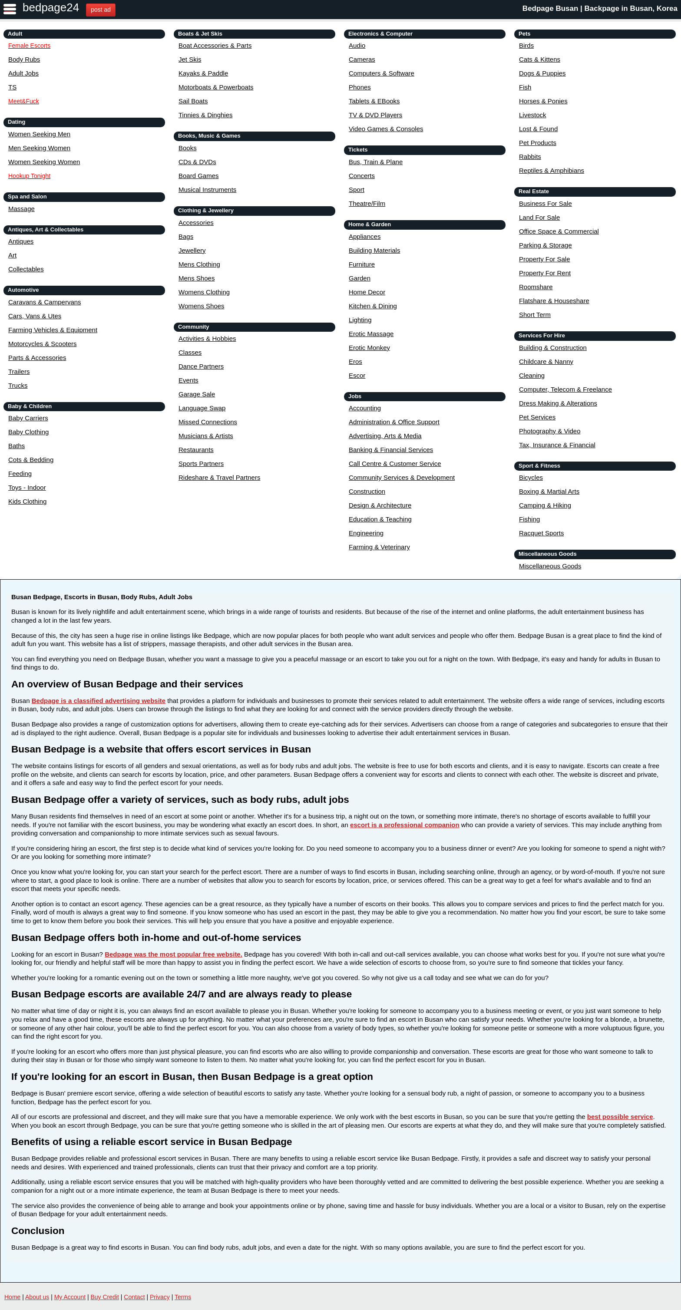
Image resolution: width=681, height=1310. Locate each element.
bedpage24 (51, 7)
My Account (70, 1297)
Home (12, 1297)
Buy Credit (105, 1297)
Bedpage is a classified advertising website (98, 700)
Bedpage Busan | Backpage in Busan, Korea (600, 8)
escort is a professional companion (405, 824)
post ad (101, 9)
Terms (183, 1297)
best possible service (620, 1116)
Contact (134, 1297)
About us (37, 1297)
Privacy (160, 1297)
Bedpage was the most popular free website (173, 954)
